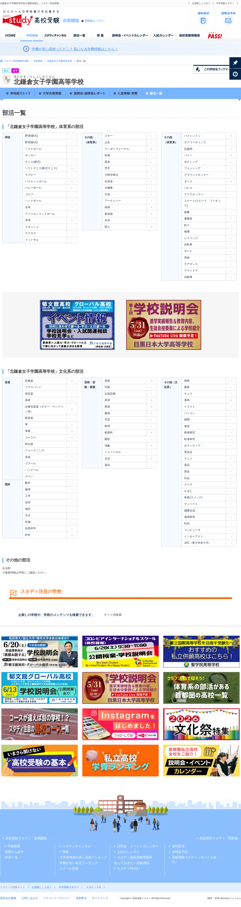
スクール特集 (69, 868)
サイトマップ (100, 898)
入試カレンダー (128, 852)
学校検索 (38, 61)
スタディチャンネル (76, 846)
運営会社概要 (8, 898)
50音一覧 (11, 857)
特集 (65, 852)
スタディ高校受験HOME (16, 61)
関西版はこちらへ (95, 20)
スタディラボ (93, 887)
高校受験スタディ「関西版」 (220, 838)
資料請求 (178, 846)
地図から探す (14, 852)
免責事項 (81, 898)
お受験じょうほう (201, 3)
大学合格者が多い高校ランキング (83, 857)
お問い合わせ (30, 898)
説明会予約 (180, 852)
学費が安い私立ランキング (79, 863)
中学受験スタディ (225, 3)
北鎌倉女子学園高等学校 (59, 61)
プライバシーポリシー (56, 898)
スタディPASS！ (129, 868)
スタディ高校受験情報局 (134, 857)
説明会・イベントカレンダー (137, 846)
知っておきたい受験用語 (131, 863)
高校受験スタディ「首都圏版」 (27, 838)
